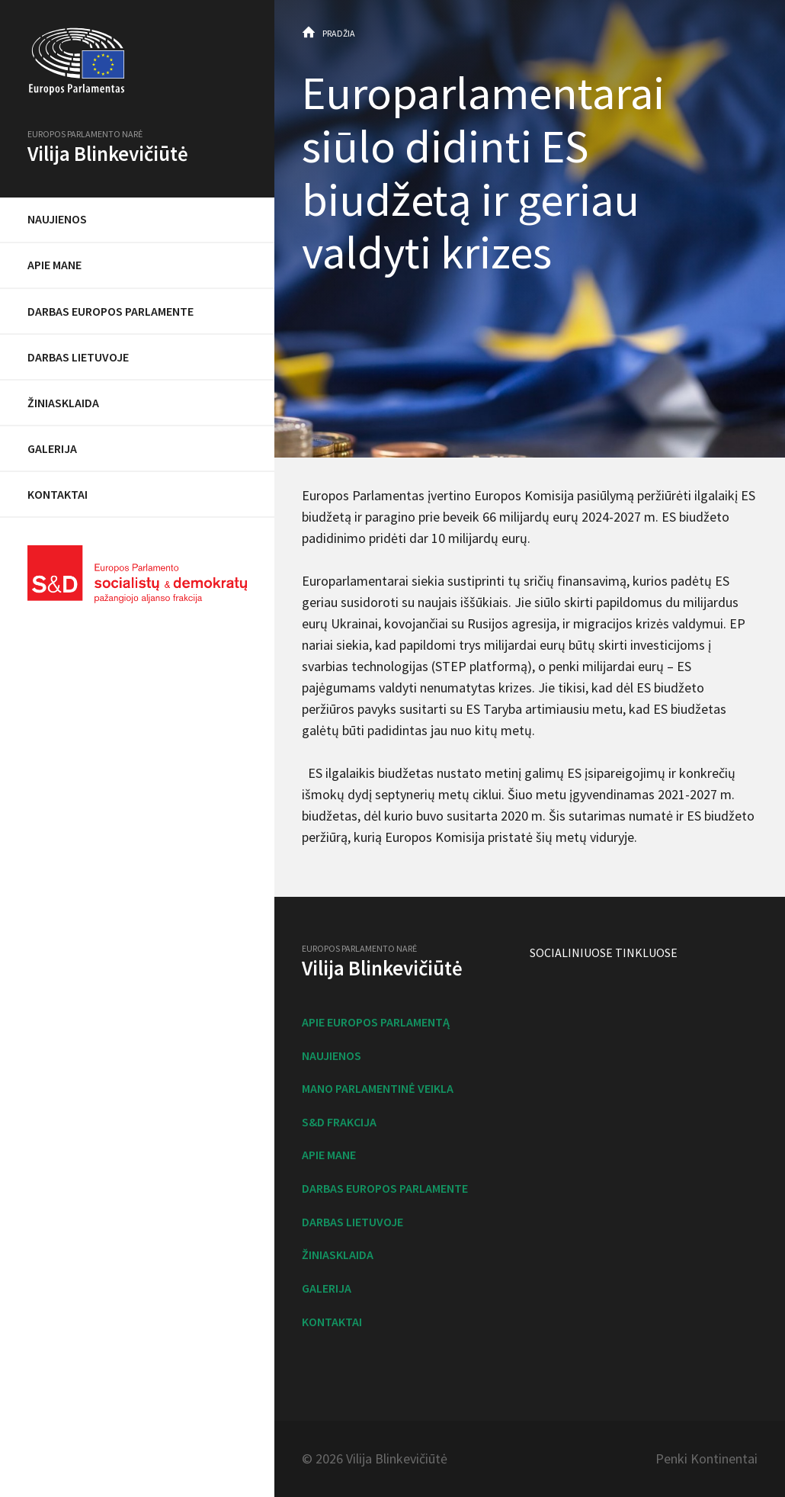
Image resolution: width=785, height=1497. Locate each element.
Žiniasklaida (63, 402)
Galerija (52, 448)
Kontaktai (57, 494)
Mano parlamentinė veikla (377, 1088)
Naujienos (57, 218)
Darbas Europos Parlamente (110, 311)
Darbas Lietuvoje (78, 357)
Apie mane (54, 264)
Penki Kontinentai (706, 1458)
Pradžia (338, 33)
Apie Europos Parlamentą (376, 1022)
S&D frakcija (339, 1121)
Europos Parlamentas (137, 61)
